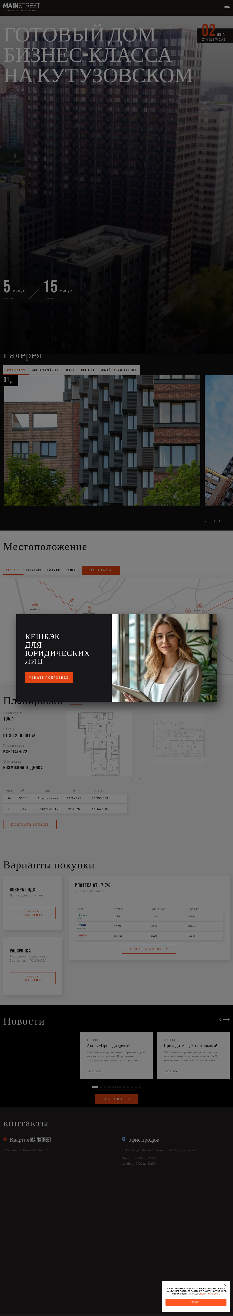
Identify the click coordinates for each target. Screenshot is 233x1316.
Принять (196, 1302)
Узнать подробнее (49, 677)
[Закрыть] (225, 1285)
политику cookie (210, 1294)
